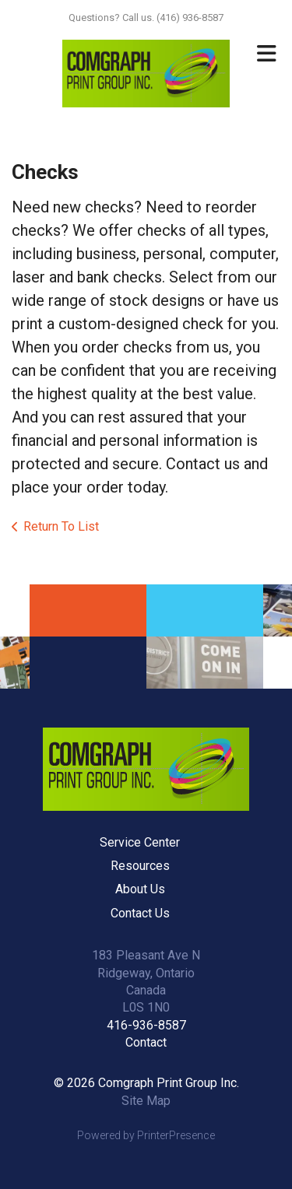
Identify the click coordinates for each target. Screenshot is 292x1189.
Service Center (140, 842)
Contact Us (140, 913)
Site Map (146, 1100)
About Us (140, 889)
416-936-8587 (146, 1025)
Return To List (61, 526)
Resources (140, 865)
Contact (146, 1042)
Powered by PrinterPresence (146, 1135)
